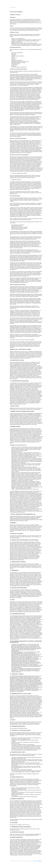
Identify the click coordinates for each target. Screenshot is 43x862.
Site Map (39, 860)
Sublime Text (13, 7)
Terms (35, 860)
